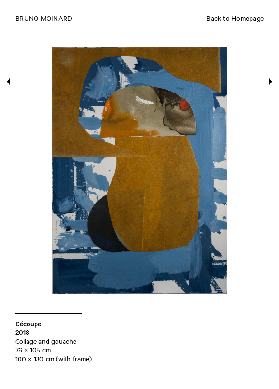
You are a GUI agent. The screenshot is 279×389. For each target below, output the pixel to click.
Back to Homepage (235, 20)
